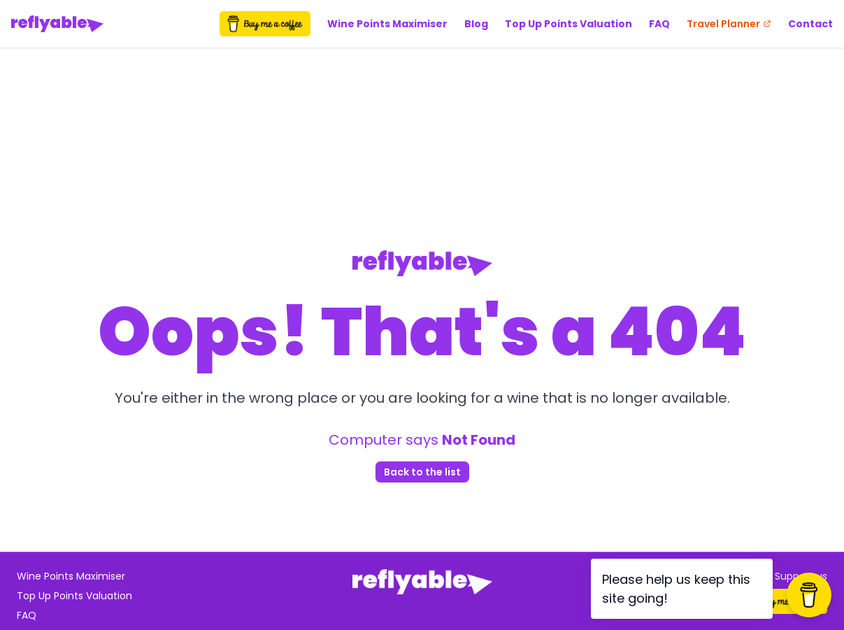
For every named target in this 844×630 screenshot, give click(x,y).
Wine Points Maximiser (387, 24)
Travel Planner (729, 24)
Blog (476, 24)
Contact (810, 24)
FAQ (659, 24)
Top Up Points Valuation (568, 24)
